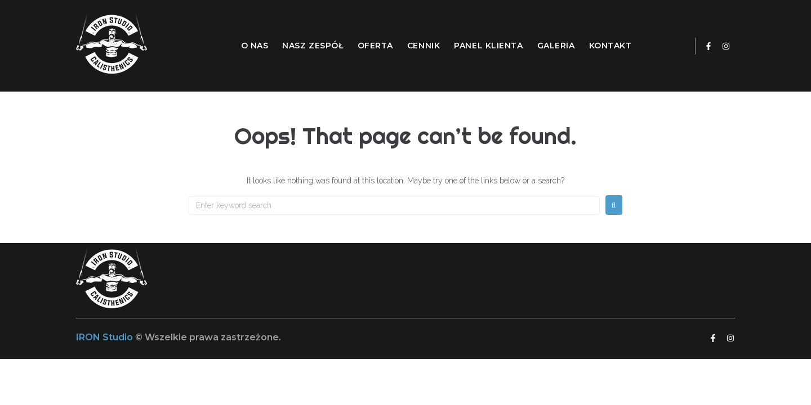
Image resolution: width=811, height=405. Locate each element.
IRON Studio (105, 337)
